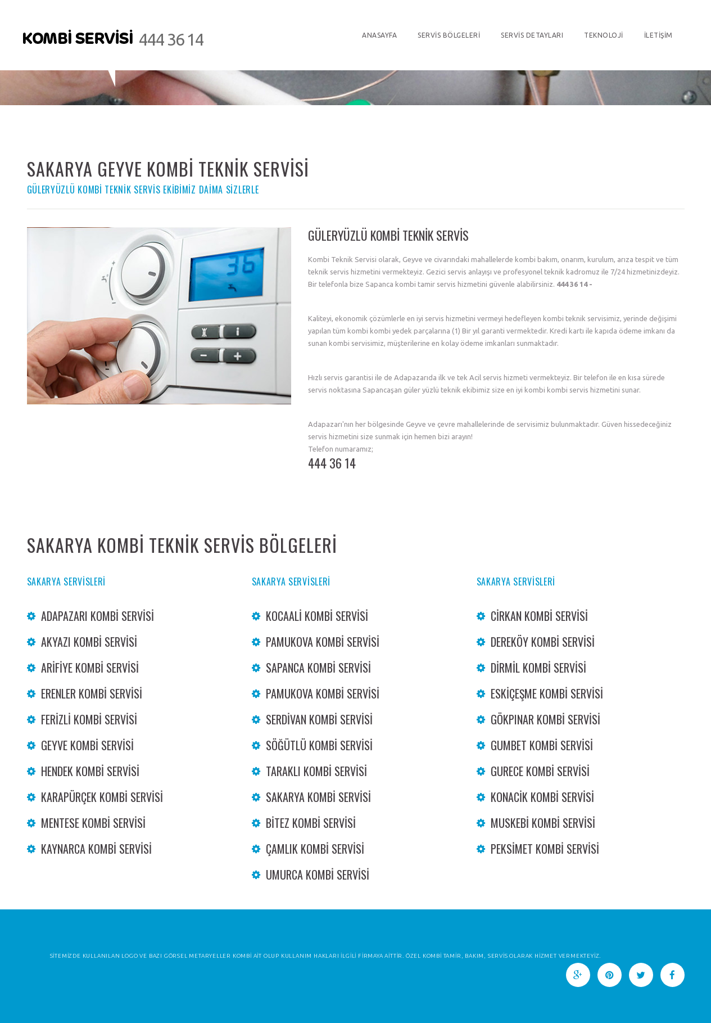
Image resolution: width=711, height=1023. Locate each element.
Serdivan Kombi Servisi (319, 719)
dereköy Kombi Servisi (543, 641)
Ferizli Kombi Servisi (89, 719)
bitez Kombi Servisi (311, 822)
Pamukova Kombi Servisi (322, 641)
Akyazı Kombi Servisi (89, 641)
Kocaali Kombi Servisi (317, 615)
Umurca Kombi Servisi (317, 874)
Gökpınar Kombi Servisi (545, 719)
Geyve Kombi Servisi (87, 745)
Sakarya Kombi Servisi (318, 796)
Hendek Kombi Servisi (90, 771)
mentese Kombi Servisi (93, 822)
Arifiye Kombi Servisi (90, 667)
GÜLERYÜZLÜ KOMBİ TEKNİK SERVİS (388, 235)
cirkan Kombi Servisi (539, 615)
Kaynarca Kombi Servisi (96, 848)
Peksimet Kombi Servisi (545, 848)
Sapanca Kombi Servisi (318, 667)
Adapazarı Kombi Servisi (97, 615)
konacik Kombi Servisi (542, 796)
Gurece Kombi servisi (540, 771)
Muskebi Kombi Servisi (543, 822)
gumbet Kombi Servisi (542, 745)
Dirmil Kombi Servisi (538, 667)
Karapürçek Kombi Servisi (102, 796)
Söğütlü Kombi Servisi (319, 745)
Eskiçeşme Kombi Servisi (547, 693)
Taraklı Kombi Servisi (316, 771)
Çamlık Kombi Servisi (315, 848)
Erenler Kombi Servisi (91, 693)
